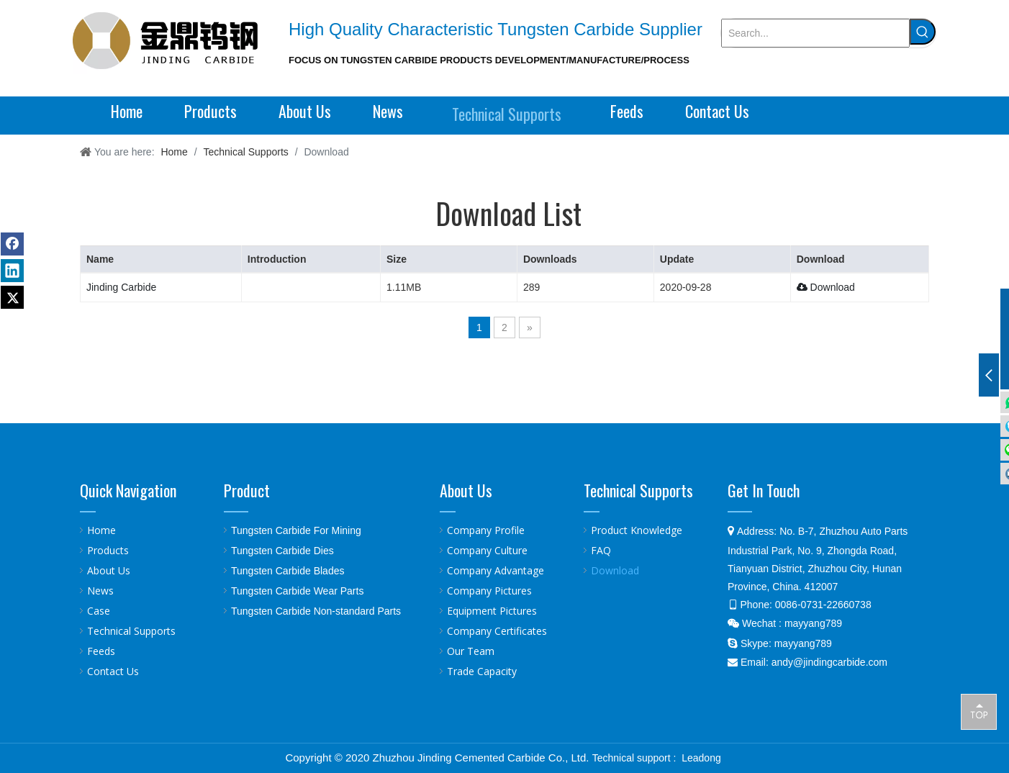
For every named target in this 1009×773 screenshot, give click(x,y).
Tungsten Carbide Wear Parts (297, 591)
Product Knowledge (636, 530)
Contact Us (113, 671)
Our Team (470, 651)
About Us (108, 570)
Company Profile (486, 530)
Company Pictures (489, 590)
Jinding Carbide (121, 287)
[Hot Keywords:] (923, 32)
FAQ (601, 550)
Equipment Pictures (492, 611)
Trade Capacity (482, 671)
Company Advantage (495, 570)
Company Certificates (497, 631)
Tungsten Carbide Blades (287, 571)
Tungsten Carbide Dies (282, 550)
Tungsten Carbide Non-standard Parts (316, 611)
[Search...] (815, 33)
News (100, 590)
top (978, 711)
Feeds (101, 651)
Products (108, 550)
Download (826, 287)
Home (101, 530)
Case (98, 611)
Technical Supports (131, 631)
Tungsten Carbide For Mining (296, 530)
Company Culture (487, 550)
